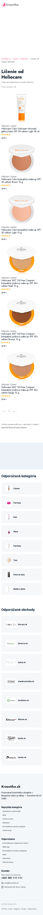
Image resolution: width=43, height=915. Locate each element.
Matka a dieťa (19, 589)
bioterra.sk (23, 643)
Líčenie (16, 58)
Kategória (16, 909)
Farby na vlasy (8, 819)
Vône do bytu (19, 575)
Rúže (4, 854)
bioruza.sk (22, 624)
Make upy (6, 847)
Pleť (15, 517)
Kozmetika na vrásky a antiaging (15, 851)
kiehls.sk (22, 738)
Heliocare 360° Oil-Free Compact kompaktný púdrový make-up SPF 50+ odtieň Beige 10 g (19, 390)
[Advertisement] (21, 32)
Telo (15, 560)
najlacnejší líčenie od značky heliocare (14, 427)
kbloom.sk (22, 719)
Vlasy (15, 531)
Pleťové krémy (8, 862)
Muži (4, 815)
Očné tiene (6, 858)
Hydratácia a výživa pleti (12, 811)
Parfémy (17, 546)
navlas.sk (22, 757)
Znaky (10, 909)
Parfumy (17, 503)
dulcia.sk (22, 662)
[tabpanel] (21, 250)
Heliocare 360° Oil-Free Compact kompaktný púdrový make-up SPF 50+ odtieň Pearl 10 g (19, 283)
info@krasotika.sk (11, 883)
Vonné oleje (7, 830)
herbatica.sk (23, 700)
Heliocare (24, 58)
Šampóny (6, 823)
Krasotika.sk (5, 58)
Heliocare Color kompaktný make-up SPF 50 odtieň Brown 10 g (21, 181)
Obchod (4, 909)
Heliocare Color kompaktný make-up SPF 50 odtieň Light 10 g (21, 231)
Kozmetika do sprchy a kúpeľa (14, 826)
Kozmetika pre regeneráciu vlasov (15, 843)
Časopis (23, 909)
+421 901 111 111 (11, 877)
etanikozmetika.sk (26, 681)
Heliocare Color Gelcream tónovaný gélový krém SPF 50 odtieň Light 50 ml (20, 130)
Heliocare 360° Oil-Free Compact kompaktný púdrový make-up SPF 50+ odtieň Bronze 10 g (19, 336)
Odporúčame (32, 909)
